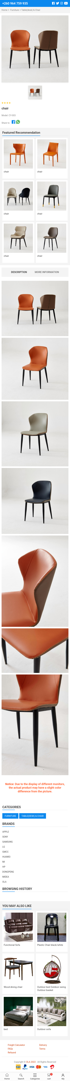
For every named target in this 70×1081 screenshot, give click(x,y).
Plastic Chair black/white (50, 945)
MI (3, 862)
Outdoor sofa (44, 1029)
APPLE (5, 832)
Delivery (43, 1045)
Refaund (12, 1052)
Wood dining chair (13, 987)
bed (6, 1029)
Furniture (14, 10)
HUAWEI (6, 857)
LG (3, 847)
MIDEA (5, 877)
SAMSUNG (7, 842)
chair (6, 171)
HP (3, 867)
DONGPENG (8, 872)
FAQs (10, 1049)
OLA (4, 882)
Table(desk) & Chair (30, 10)
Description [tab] (19, 272)
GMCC (5, 852)
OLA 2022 (31, 1062)
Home (4, 10)
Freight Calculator (16, 1045)
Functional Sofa (12, 945)
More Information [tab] (47, 272)
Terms (42, 1049)
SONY (5, 837)
